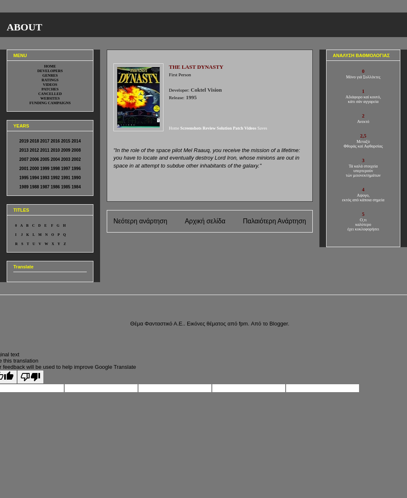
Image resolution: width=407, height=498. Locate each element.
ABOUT (24, 27)
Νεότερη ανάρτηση (140, 221)
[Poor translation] (30, 377)
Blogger (278, 323)
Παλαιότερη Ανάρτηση (274, 221)
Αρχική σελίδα (205, 221)
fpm (243, 323)
